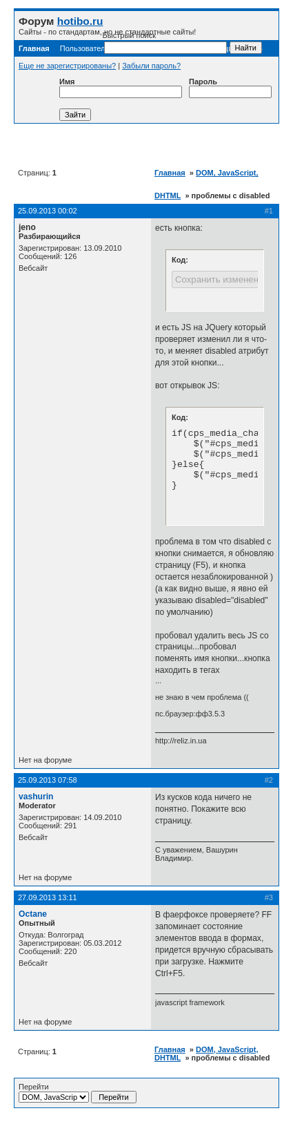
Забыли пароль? (151, 65)
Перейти (78, 1093)
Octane (33, 914)
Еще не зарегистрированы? (67, 65)
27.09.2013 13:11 (47, 897)
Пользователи (85, 48)
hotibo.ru (80, 21)
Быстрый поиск (165, 42)
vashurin (36, 796)
